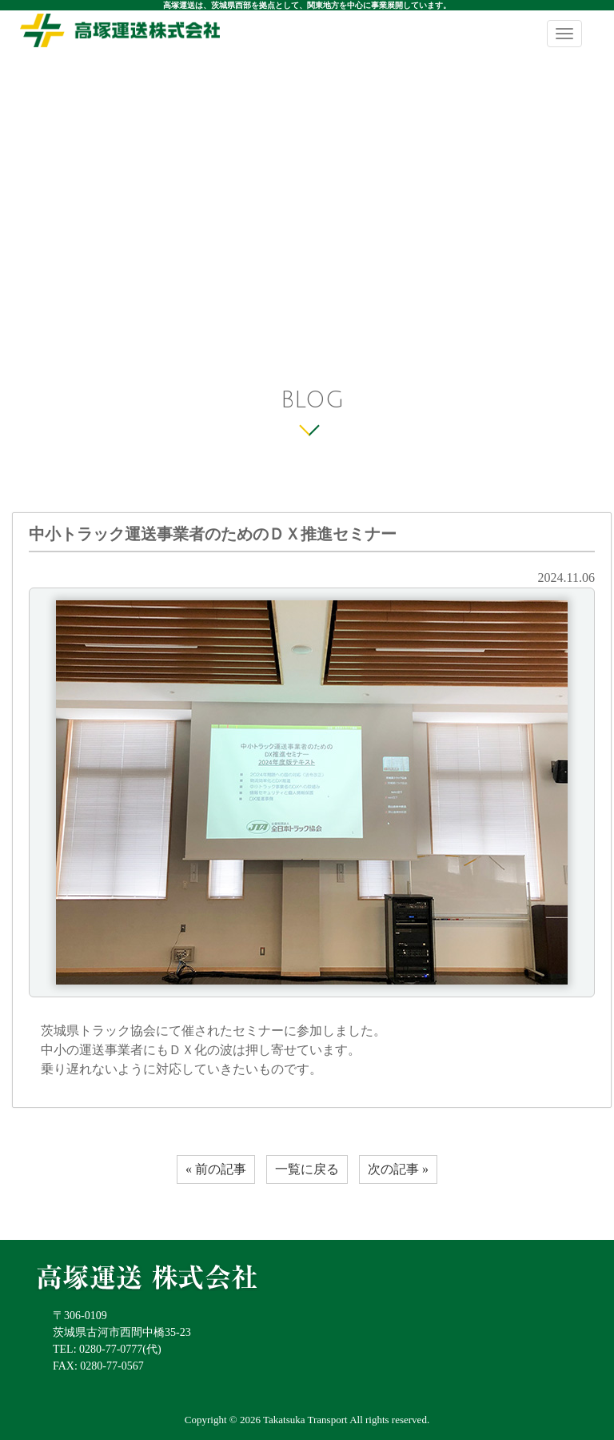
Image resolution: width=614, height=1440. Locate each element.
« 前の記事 (215, 1169)
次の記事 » (398, 1169)
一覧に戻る (307, 1169)
